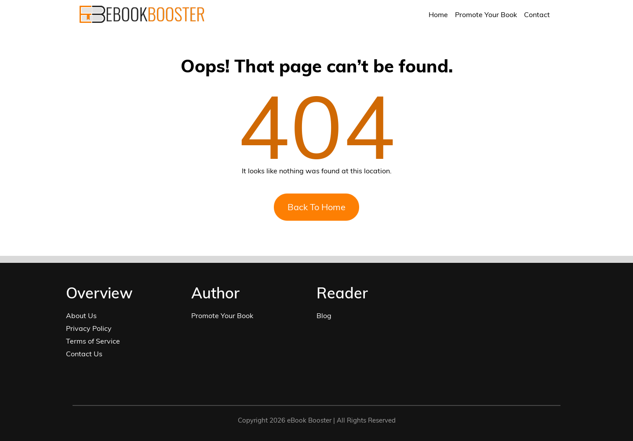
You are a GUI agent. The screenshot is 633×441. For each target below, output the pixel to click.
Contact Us (84, 353)
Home (438, 14)
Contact (537, 14)
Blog (323, 315)
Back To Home (316, 206)
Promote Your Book (486, 14)
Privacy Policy (89, 328)
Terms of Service (93, 341)
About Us (81, 315)
